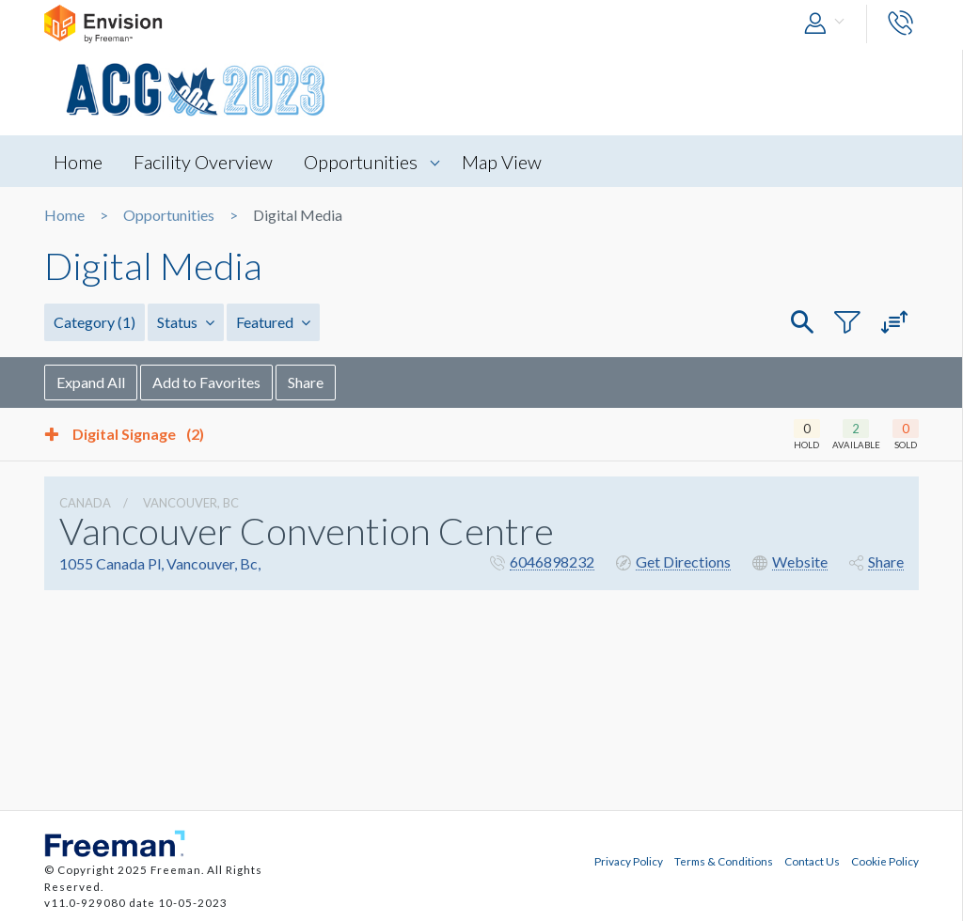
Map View (502, 161)
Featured (273, 322)
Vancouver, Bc (191, 502)
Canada (85, 502)
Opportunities (361, 161)
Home (78, 161)
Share (306, 382)
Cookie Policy (885, 860)
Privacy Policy (628, 860)
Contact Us (812, 860)
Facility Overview (203, 161)
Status (185, 322)
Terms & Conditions (723, 860)
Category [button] (94, 322)
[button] (828, 24)
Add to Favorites (206, 382)
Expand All (90, 382)
